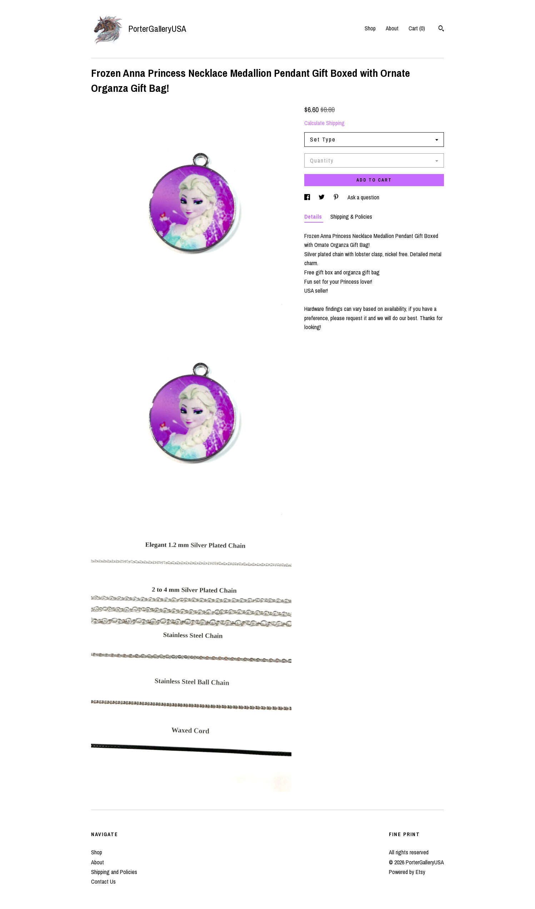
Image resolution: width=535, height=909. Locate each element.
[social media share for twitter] (322, 197)
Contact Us (103, 881)
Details (313, 216)
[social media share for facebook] (307, 197)
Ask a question (363, 197)
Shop (370, 28)
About (392, 28)
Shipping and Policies (114, 872)
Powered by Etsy (407, 872)
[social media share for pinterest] (336, 197)
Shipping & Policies (351, 216)
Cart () (417, 28)
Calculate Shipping (324, 123)
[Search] (441, 29)
